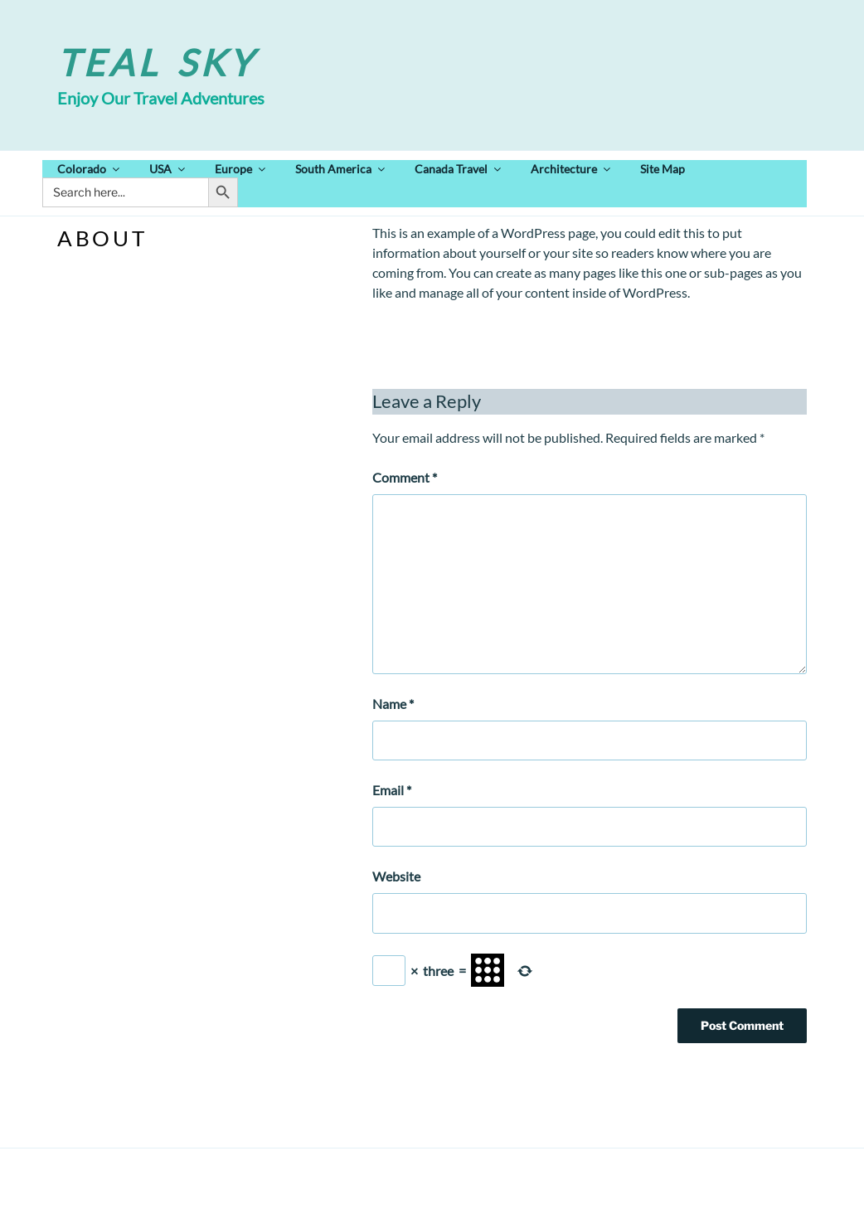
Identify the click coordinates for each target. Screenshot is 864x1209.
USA (168, 169)
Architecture (572, 169)
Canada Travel (459, 169)
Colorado (89, 169)
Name (393, 703)
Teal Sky (156, 62)
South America (341, 169)
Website (396, 876)
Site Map (662, 169)
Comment (404, 477)
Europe (241, 169)
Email (391, 790)
